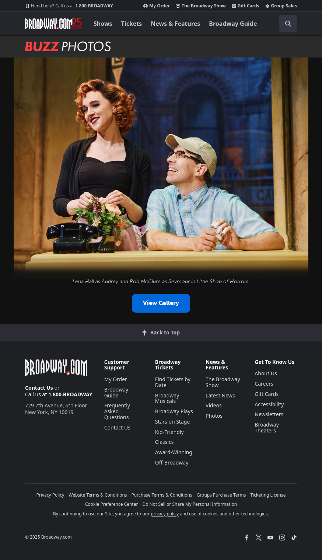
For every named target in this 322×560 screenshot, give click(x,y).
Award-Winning (173, 452)
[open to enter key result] (288, 23)
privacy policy (165, 514)
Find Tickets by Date (172, 382)
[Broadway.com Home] (53, 23)
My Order (156, 6)
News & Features (175, 24)
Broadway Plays (174, 411)
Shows (103, 24)
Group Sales (281, 6)
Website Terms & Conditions (98, 495)
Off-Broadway (172, 462)
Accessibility (269, 404)
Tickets (131, 24)
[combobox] (285, 23)
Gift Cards (245, 6)
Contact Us (39, 387)
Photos (214, 415)
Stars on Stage (172, 421)
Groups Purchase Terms (221, 495)
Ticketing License (268, 495)
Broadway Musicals (167, 398)
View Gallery (161, 302)
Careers (264, 383)
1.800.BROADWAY (69, 6)
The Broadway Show (201, 6)
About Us (266, 373)
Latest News (220, 395)
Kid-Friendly (169, 431)
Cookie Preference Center (111, 504)
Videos (214, 405)
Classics (164, 441)
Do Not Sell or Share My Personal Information (189, 504)
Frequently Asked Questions (117, 411)
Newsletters (269, 414)
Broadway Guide (233, 24)
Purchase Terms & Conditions (162, 495)
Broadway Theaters (267, 427)
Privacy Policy (50, 495)
